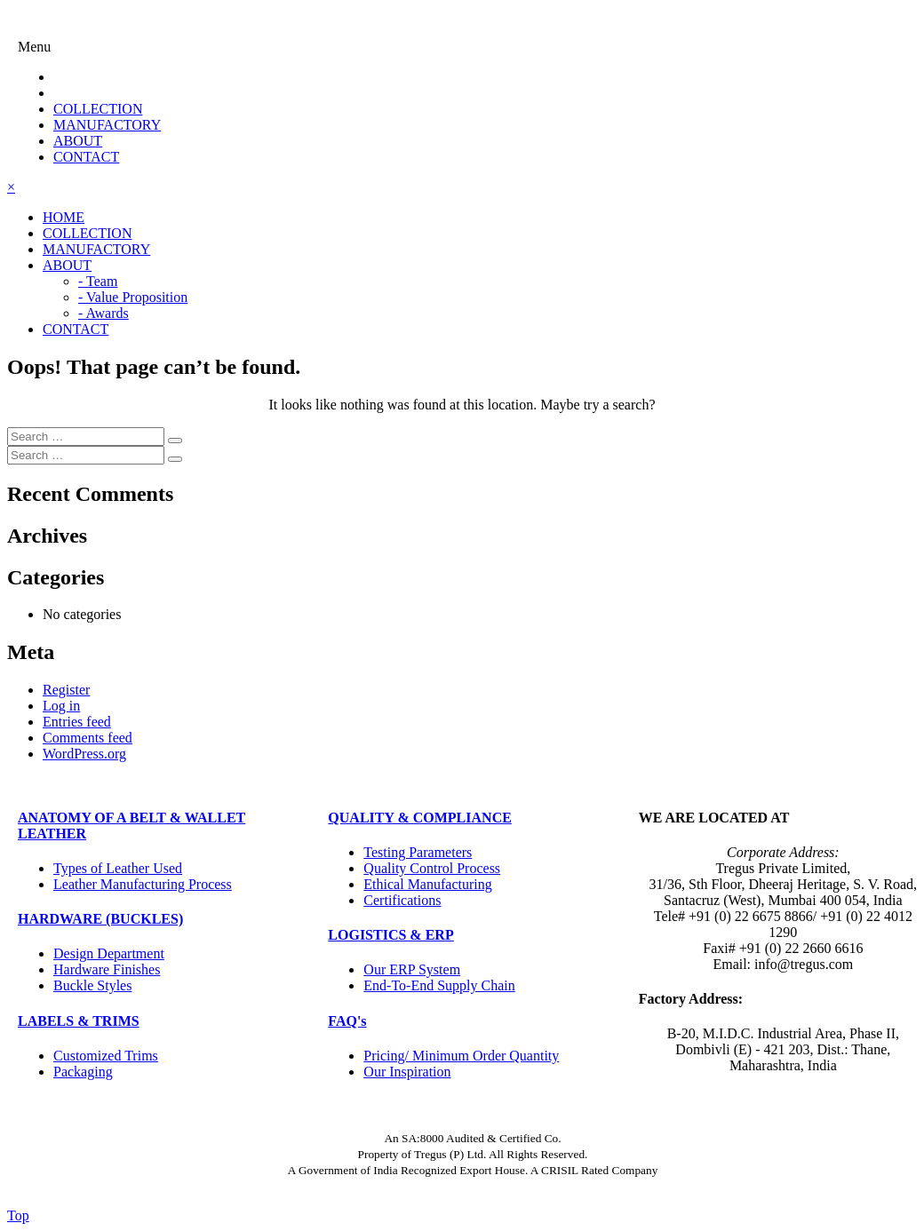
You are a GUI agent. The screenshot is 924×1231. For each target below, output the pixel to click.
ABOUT (77, 140)
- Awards (103, 313)
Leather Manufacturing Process (142, 884)
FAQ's (347, 1020)
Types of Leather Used (117, 868)
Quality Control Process (431, 868)
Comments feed (87, 737)
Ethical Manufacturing (427, 884)
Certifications (402, 900)
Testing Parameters (417, 852)
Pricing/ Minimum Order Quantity (461, 1055)
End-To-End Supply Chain (438, 985)
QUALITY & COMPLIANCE (420, 817)
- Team (97, 281)
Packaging (83, 1071)
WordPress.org (84, 753)
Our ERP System (411, 969)
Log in (61, 705)
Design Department (108, 953)
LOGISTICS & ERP (390, 934)
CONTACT (86, 156)
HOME (63, 217)
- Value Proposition (132, 297)
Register (66, 689)
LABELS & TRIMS (78, 1020)
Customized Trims (105, 1055)
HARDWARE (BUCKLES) (100, 918)
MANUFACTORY (107, 124)
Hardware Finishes (106, 969)
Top (18, 1215)
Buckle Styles (92, 985)
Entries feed (77, 721)
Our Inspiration (406, 1071)
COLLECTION (97, 108)
